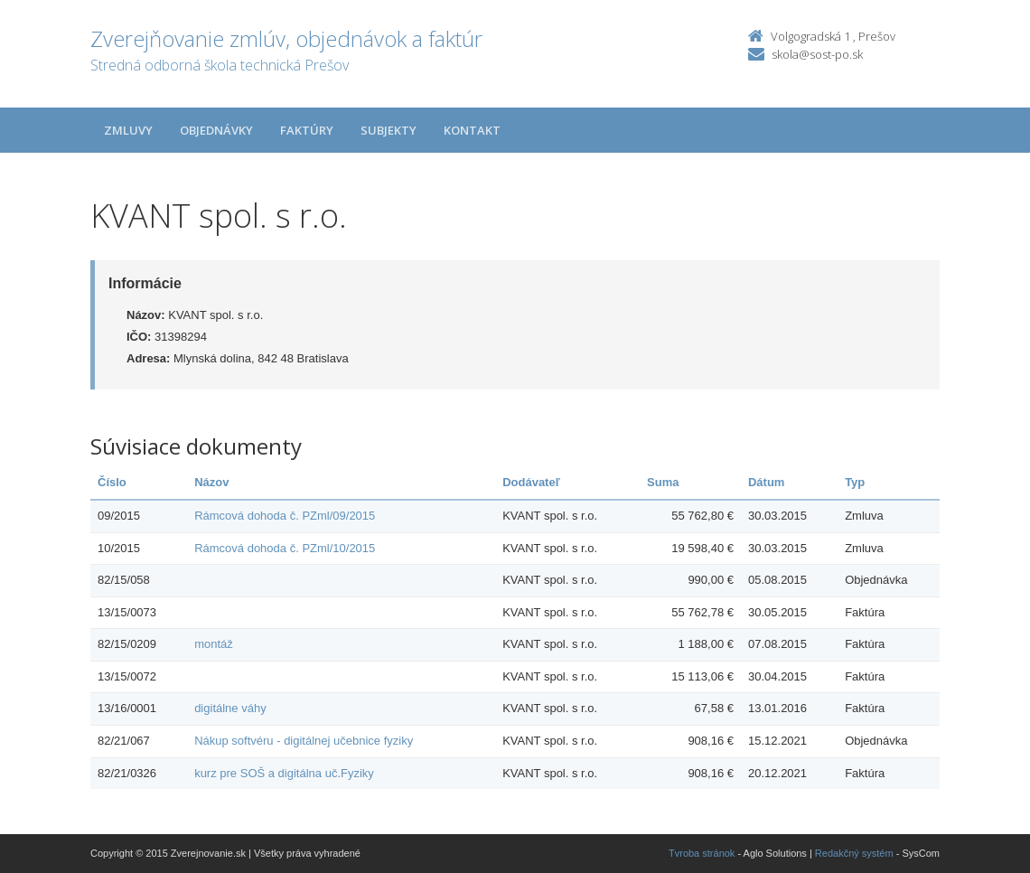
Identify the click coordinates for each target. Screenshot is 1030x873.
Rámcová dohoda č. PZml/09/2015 (284, 515)
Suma (663, 482)
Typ (855, 482)
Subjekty (388, 130)
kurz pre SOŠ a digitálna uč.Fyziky (284, 773)
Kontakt (472, 130)
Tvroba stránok (702, 853)
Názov (211, 482)
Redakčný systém (854, 853)
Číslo (112, 482)
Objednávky (216, 130)
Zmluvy (128, 130)
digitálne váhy (230, 708)
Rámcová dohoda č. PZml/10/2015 (284, 548)
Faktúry (306, 130)
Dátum (766, 482)
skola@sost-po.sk (817, 54)
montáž (213, 644)
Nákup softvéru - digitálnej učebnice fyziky (303, 740)
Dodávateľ (531, 482)
